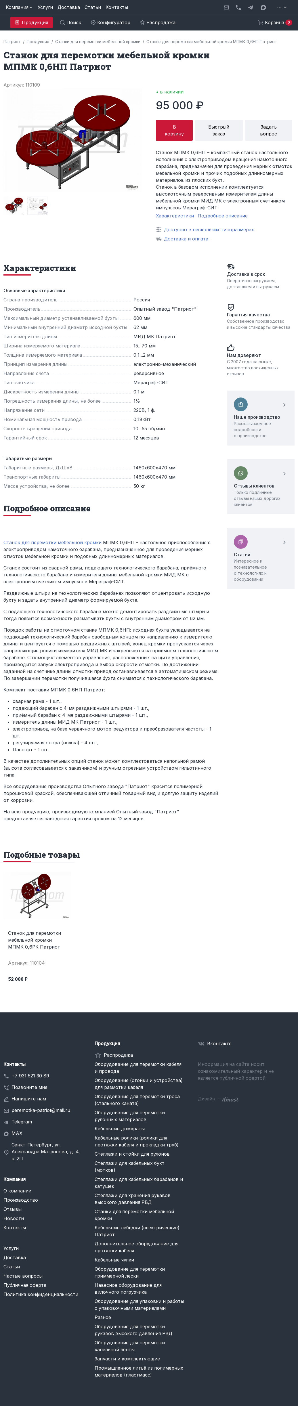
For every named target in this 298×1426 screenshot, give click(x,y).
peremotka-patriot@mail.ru (41, 1110)
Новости (13, 1218)
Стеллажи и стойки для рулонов (132, 1154)
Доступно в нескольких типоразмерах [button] (209, 229)
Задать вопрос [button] (268, 130)
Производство (20, 1200)
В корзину (174, 130)
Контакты (117, 7)
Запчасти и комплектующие (127, 1359)
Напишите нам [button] (29, 1099)
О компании (17, 1191)
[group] (14, 205)
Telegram (22, 1122)
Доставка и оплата (186, 239)
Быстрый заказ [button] (218, 130)
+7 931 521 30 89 (30, 1076)
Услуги (45, 7)
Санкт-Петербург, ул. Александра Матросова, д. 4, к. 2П (46, 1151)
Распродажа (118, 1055)
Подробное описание (223, 216)
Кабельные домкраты (120, 1128)
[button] (19, 7)
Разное (103, 1317)
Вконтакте (219, 1043)
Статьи (93, 7)
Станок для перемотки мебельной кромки (52, 542)
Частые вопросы (23, 1276)
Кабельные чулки (114, 1260)
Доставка (69, 7)
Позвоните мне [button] (29, 1087)
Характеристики (175, 216)
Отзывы (12, 1209)
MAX (17, 1133)
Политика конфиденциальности (40, 1294)
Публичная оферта (24, 1285)
